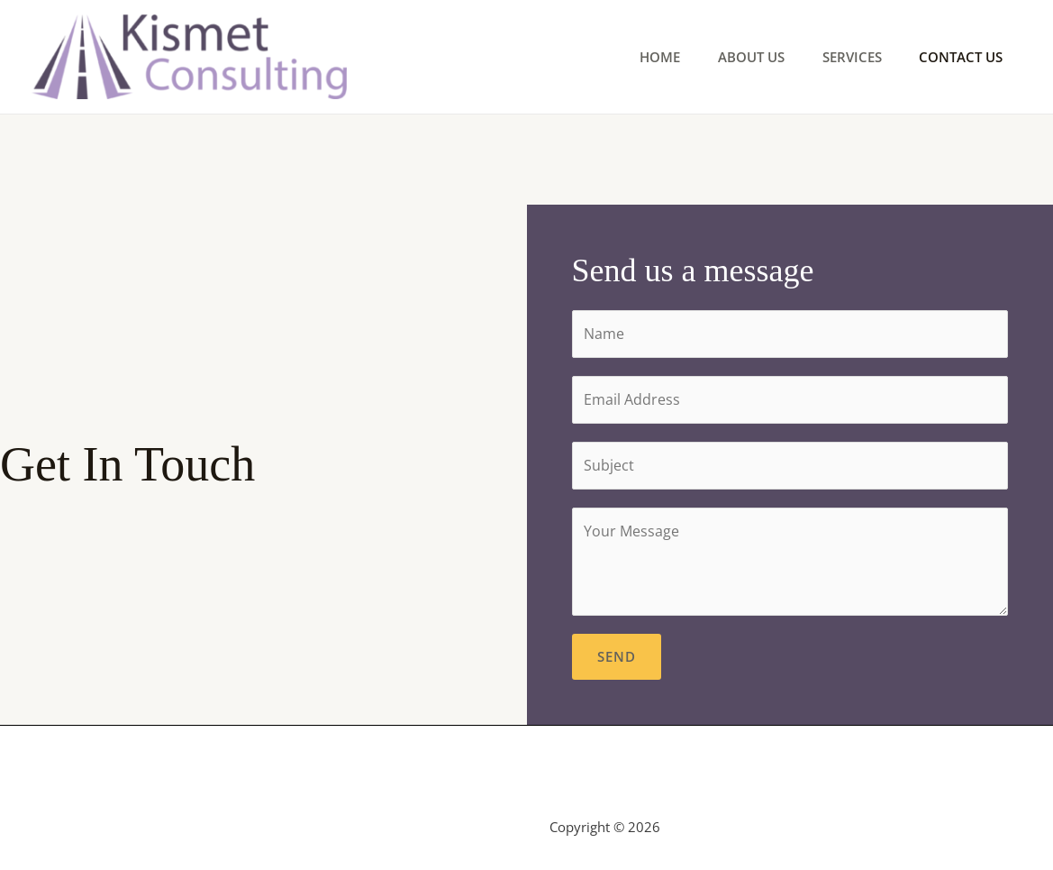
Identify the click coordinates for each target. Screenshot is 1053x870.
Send (616, 656)
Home (633, 57)
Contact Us (957, 57)
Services (840, 57)
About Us (732, 57)
